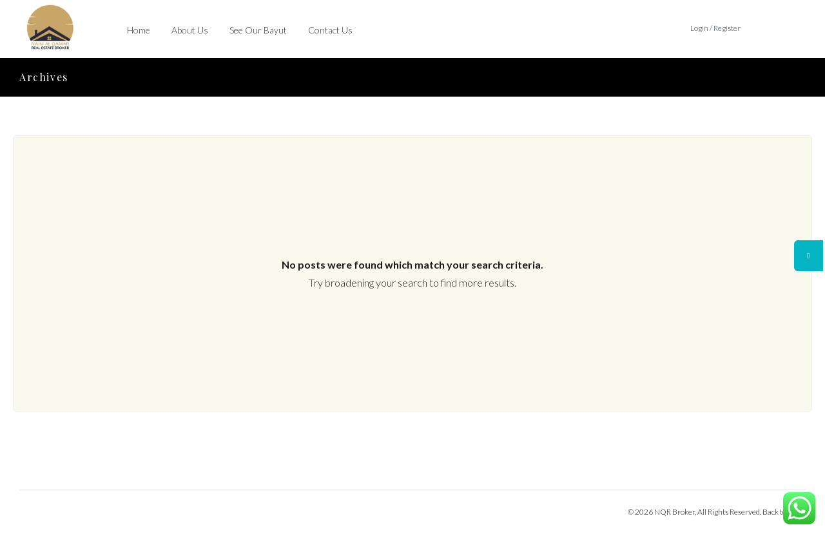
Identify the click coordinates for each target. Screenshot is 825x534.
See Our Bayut (258, 29)
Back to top (780, 512)
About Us (189, 29)
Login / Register (715, 28)
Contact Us (330, 29)
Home (138, 29)
